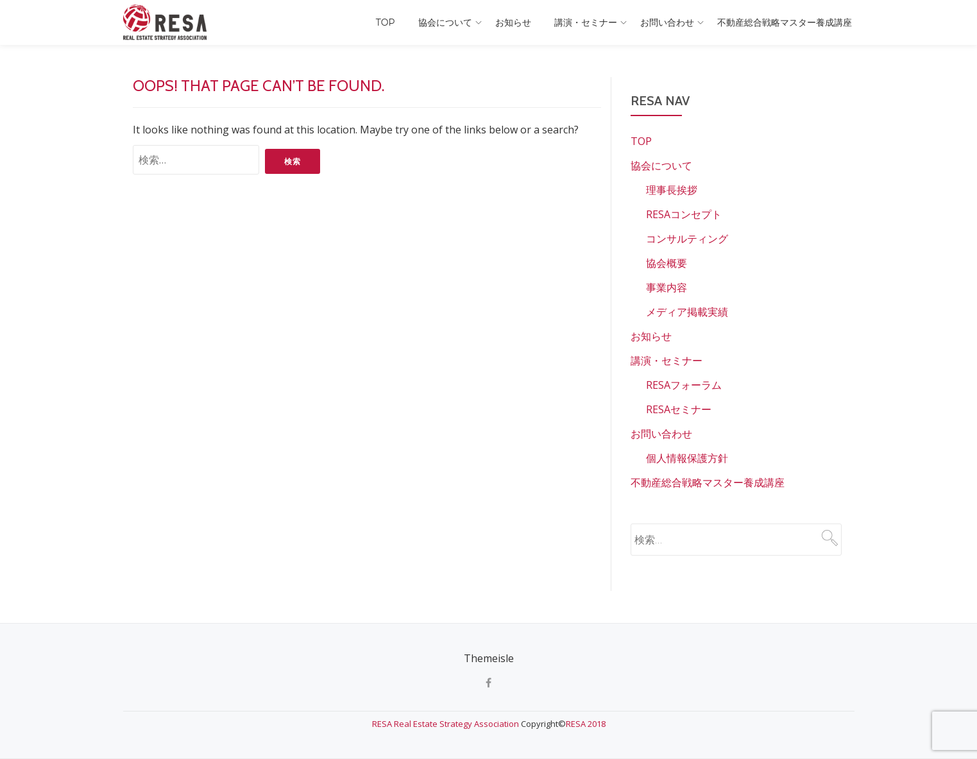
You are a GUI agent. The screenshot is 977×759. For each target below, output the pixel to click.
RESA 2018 (586, 723)
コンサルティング (687, 239)
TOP (385, 22)
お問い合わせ (667, 22)
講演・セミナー (585, 22)
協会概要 (666, 263)
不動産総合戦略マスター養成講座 (784, 22)
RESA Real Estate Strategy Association (446, 723)
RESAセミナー (678, 409)
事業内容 (666, 287)
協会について (445, 22)
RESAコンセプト (684, 214)
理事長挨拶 (671, 190)
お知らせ (513, 22)
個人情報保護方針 (687, 458)
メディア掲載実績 (687, 312)
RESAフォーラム (684, 385)
